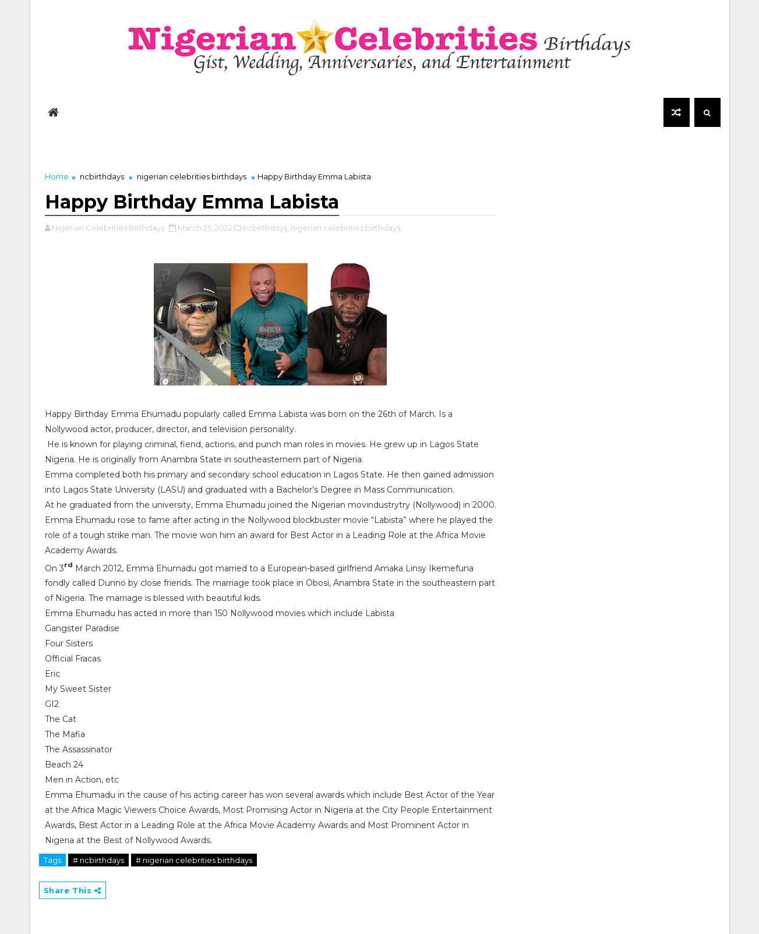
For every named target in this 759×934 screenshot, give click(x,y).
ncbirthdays (102, 176)
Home (57, 176)
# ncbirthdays (98, 860)
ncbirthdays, (266, 227)
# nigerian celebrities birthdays (194, 860)
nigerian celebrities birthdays (191, 176)
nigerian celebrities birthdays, (346, 227)
